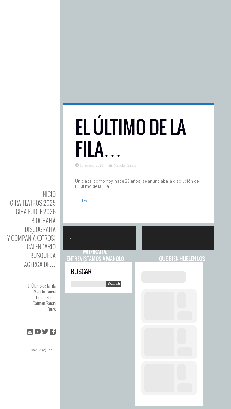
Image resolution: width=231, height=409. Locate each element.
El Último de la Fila (42, 285)
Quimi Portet (46, 297)
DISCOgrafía (40, 229)
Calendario (41, 246)
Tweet (87, 200)
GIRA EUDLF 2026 (36, 211)
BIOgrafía (43, 220)
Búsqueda (43, 255)
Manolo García (45, 291)
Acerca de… (40, 264)
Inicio (48, 194)
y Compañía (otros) (31, 237)
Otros (52, 309)
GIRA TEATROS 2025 (33, 202)
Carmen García (44, 303)
